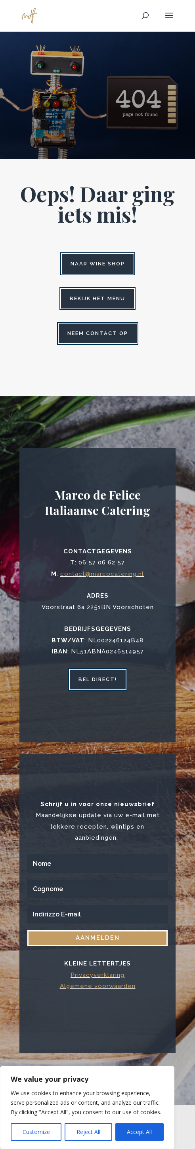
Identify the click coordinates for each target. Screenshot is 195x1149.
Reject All (88, 1132)
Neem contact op (97, 333)
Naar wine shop (98, 264)
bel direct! (97, 679)
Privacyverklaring (97, 975)
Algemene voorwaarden (98, 986)
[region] (87, 1107)
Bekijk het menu (97, 298)
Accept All (139, 1132)
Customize (36, 1132)
